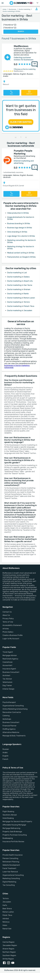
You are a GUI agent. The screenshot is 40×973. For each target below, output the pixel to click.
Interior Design (8, 689)
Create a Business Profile (13, 635)
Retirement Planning (11, 862)
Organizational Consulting (13, 706)
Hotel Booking (8, 818)
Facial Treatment (9, 868)
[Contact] (29, 92)
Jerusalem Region (10, 945)
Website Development (11, 865)
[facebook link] (5, 963)
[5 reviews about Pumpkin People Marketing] (34, 167)
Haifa (5, 905)
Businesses (12, 9)
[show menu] (37, 3)
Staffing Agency (9, 729)
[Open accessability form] (36, 9)
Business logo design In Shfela (19, 228)
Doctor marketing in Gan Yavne (19, 285)
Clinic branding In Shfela (17, 232)
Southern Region (9, 955)
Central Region (9, 942)
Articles (6, 629)
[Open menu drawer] (2, 3)
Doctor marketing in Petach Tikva (20, 306)
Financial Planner (9, 726)
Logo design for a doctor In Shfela (21, 236)
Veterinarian (7, 682)
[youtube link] (13, 963)
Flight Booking (8, 811)
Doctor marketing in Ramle (18, 294)
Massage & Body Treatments (14, 736)
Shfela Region (8, 959)
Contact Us (7, 612)
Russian (6, 749)
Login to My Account (11, 639)
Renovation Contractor (12, 712)
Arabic (5, 752)
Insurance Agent (9, 669)
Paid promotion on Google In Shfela (21, 257)
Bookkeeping (8, 838)
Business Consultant (11, 672)
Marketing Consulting (11, 878)
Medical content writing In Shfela (20, 253)
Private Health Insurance (13, 855)
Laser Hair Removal (10, 872)
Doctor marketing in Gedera (18, 277)
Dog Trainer (7, 685)
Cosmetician (8, 662)
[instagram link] (9, 963)
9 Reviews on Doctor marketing (24, 69)
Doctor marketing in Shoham (18, 289)
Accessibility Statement (12, 625)
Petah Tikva (7, 915)
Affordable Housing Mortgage (14, 825)
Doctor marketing (24, 9)
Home (4, 9)
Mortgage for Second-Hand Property (17, 821)
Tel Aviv (6, 898)
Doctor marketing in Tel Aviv (18, 302)
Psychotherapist (9, 702)
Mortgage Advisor (10, 655)
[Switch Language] (31, 3)
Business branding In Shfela (18, 223)
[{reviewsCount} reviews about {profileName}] (34, 64)
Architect (6, 675)
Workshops (7, 719)
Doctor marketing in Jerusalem (19, 310)
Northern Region (9, 952)
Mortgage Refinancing (11, 828)
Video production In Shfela (18, 213)
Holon (5, 925)
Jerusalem (7, 902)
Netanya (6, 922)
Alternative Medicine (11, 732)
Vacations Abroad (10, 815)
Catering (6, 716)
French (5, 759)
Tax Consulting (9, 885)
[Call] (11, 92)
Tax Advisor (7, 679)
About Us (6, 615)
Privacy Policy (8, 619)
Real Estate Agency (10, 659)
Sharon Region (8, 949)
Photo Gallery (8, 632)
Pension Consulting (10, 858)
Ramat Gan (7, 929)
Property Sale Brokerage (12, 832)
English (5, 756)
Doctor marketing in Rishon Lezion (21, 298)
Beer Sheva (7, 909)
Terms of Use (8, 622)
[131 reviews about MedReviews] (34, 64)
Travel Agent (8, 652)
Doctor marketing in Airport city (20, 281)
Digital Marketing (9, 882)
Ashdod (6, 919)
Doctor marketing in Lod (17, 273)
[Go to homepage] (18, 3)
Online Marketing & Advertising (15, 709)
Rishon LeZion (8, 912)
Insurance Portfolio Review (13, 842)
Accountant (7, 665)
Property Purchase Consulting (15, 835)
